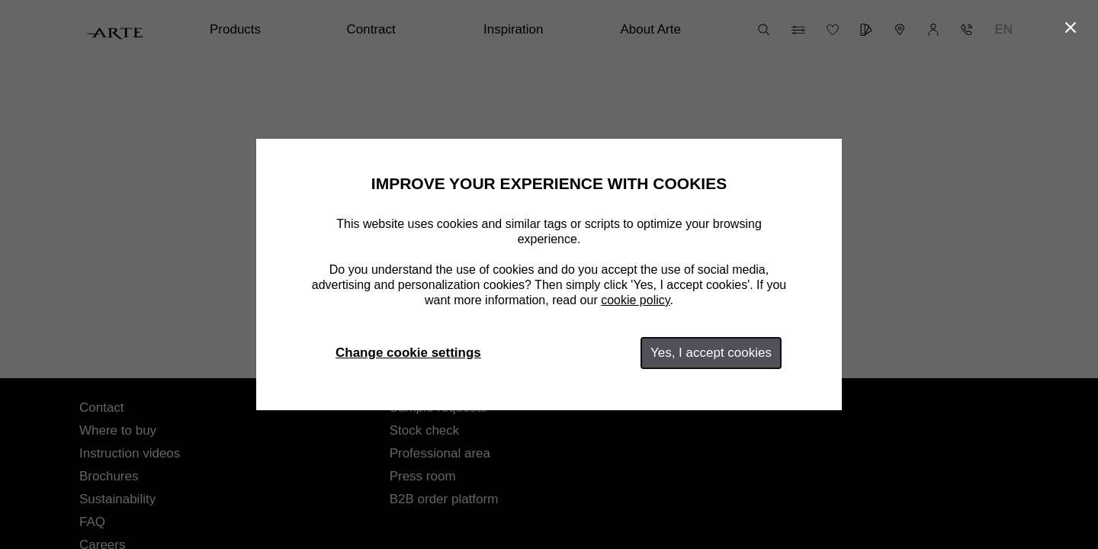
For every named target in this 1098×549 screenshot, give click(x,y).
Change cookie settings (408, 352)
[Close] (1070, 27)
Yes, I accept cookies (711, 352)
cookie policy (635, 300)
